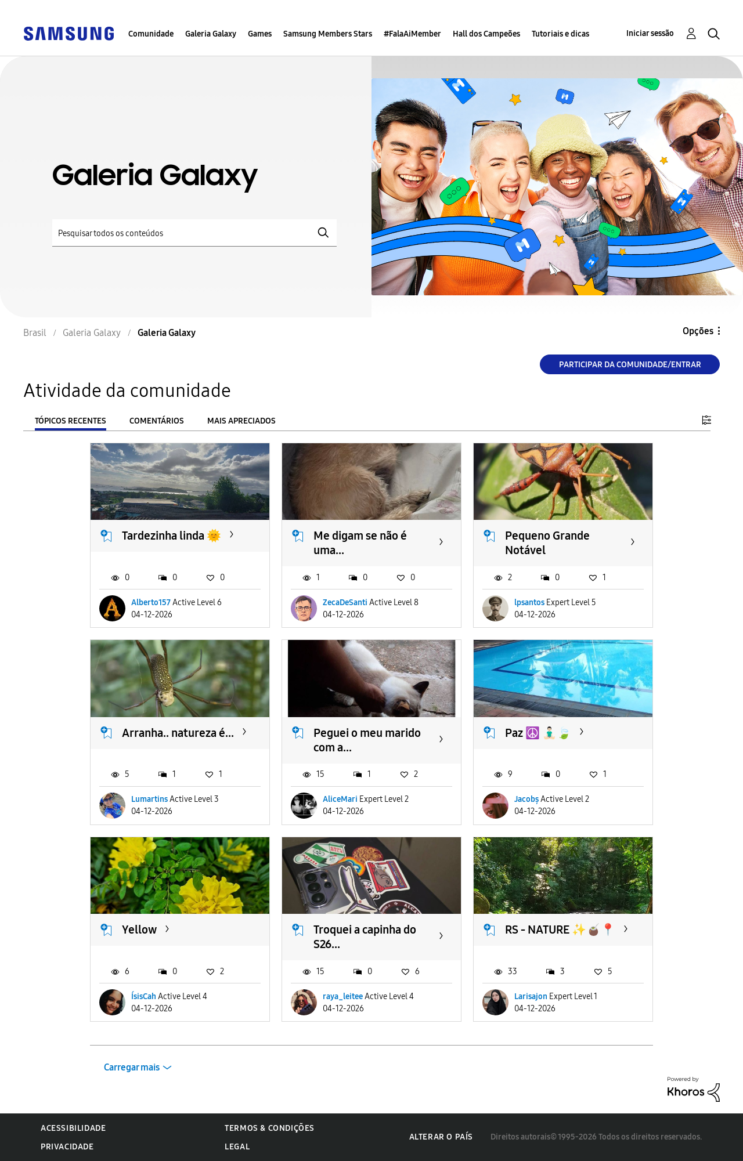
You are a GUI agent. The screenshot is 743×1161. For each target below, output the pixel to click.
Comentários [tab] (156, 421)
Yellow (139, 929)
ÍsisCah (143, 996)
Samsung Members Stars (327, 34)
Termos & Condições (270, 1128)
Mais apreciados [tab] (241, 421)
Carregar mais (132, 1067)
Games (260, 34)
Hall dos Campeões (486, 34)
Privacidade (67, 1147)
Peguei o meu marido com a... (367, 740)
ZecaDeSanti (345, 602)
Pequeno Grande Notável (547, 543)
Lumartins (149, 799)
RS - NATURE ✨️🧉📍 (560, 929)
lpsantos (529, 602)
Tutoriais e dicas (560, 34)
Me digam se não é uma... (360, 543)
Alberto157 (151, 602)
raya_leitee (343, 996)
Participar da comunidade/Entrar (630, 365)
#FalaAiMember (412, 34)
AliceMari (340, 799)
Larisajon (530, 996)
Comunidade (151, 34)
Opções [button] (698, 331)
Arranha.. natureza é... (178, 733)
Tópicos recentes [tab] (70, 421)
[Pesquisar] (194, 233)
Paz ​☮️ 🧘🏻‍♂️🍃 (538, 733)
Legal (237, 1147)
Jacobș (526, 799)
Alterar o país (441, 1137)
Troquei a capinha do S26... (364, 937)
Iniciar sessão (650, 33)
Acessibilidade (73, 1128)
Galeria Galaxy (210, 34)
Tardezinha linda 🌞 (171, 535)
